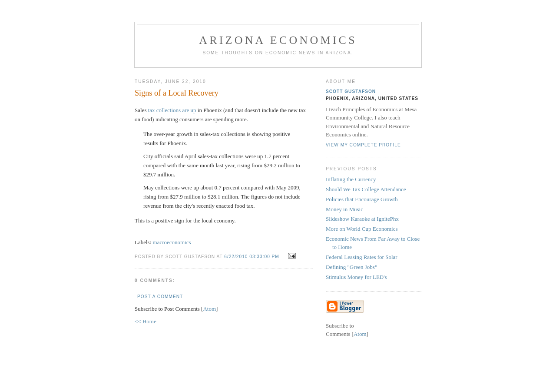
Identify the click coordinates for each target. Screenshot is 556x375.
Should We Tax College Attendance (366, 189)
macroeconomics (172, 242)
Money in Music (344, 209)
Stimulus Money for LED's (356, 277)
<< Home (145, 321)
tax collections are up (172, 110)
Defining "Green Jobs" (351, 267)
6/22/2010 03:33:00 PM (252, 256)
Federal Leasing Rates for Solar (361, 257)
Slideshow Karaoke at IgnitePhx (362, 219)
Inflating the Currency (351, 179)
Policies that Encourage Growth (362, 199)
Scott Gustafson (351, 91)
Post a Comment (160, 296)
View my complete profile (363, 145)
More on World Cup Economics (362, 229)
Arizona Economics (278, 40)
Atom (209, 308)
